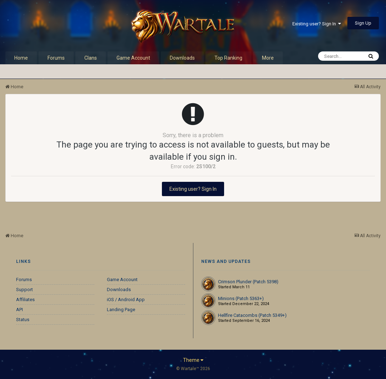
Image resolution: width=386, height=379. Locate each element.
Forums (56, 58)
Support (24, 289)
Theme (193, 360)
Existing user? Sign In (316, 23)
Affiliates (25, 299)
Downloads (182, 58)
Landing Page (121, 309)
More (268, 58)
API (19, 309)
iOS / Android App (126, 299)
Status (22, 319)
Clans (90, 58)
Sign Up (363, 23)
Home (21, 58)
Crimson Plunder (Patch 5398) (248, 281)
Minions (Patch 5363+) (241, 298)
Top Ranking (228, 58)
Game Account (133, 58)
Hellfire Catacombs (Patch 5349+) (252, 315)
